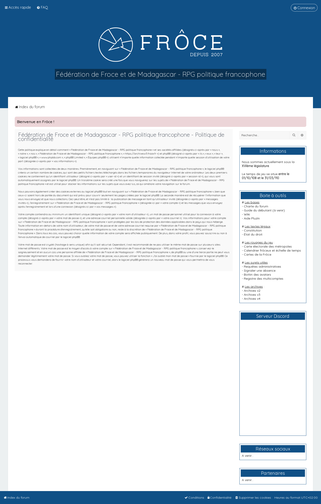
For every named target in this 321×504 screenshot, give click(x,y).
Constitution (253, 230)
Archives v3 (252, 295)
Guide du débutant (258, 210)
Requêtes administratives (262, 266)
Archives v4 (252, 299)
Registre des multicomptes (263, 279)
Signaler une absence (260, 271)
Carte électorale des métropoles (268, 246)
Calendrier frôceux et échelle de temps (272, 250)
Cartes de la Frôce (257, 254)
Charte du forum (256, 206)
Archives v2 (252, 291)
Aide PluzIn (252, 218)
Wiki (247, 214)
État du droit (253, 234)
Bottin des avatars (257, 275)
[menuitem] (42, 7)
